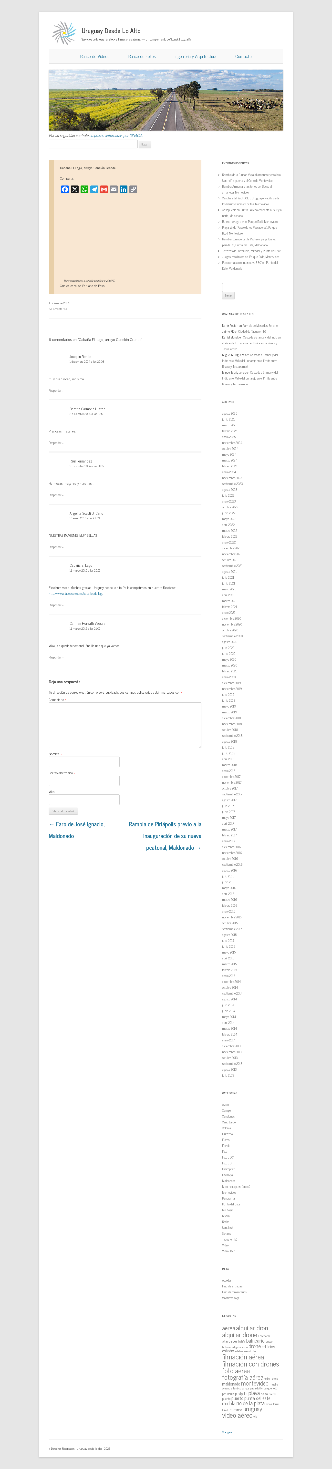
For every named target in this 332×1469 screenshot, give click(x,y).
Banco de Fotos (142, 56)
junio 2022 (229, 512)
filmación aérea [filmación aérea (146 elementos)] (243, 1356)
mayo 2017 (229, 817)
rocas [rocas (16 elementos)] (269, 1404)
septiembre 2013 (232, 1063)
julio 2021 (228, 577)
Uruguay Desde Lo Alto (111, 30)
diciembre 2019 (231, 682)
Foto (224, 1151)
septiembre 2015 (232, 928)
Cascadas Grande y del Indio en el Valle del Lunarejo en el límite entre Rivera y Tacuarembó (251, 343)
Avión (225, 1104)
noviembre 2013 (232, 1051)
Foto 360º (228, 1157)
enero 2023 (229, 501)
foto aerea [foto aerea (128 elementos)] (236, 1370)
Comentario (57, 699)
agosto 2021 (229, 571)
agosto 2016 (229, 870)
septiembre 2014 (232, 993)
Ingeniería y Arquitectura (195, 56)
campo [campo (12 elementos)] (244, 1347)
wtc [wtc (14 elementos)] (255, 1416)
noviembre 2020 (232, 624)
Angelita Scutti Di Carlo (86, 513)
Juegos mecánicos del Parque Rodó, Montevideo (250, 256)
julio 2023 (228, 495)
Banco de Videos (94, 56)
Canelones (228, 1116)
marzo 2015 (229, 963)
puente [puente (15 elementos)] (226, 1398)
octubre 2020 (230, 630)
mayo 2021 (229, 589)
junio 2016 (228, 881)
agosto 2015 (229, 934)
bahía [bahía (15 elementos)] (241, 1341)
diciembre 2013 (231, 1045)
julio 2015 (228, 940)
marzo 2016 (229, 899)
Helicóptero (228, 1168)
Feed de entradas (232, 1286)
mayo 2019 (229, 706)
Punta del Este (231, 1204)
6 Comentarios (58, 308)
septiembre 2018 (232, 735)
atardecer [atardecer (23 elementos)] (229, 1341)
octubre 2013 (230, 1057)
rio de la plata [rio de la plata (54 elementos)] (250, 1402)
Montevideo (229, 1192)
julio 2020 (228, 647)
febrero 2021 (229, 606)
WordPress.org (230, 1297)
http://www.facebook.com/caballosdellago (76, 593)
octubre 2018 (230, 729)
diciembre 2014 (231, 981)
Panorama (228, 1198)
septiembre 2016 (232, 864)
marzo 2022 (229, 530)
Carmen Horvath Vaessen (88, 623)
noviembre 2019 (232, 688)
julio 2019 (228, 694)
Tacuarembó (229, 1239)
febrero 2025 (229, 430)
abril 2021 (228, 594)
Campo (226, 1110)
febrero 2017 (229, 835)
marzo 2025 (229, 425)
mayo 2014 (229, 1016)
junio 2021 (228, 583)
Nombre (55, 753)
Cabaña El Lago (81, 565)
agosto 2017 (229, 799)
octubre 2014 (230, 987)
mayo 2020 (229, 659)
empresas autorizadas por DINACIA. (116, 135)
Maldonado (228, 1180)
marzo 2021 (229, 600)
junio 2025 (228, 419)
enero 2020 (229, 676)
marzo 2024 (230, 460)
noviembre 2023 (232, 477)
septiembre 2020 (232, 635)
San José (227, 1227)
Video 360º (228, 1250)
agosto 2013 (229, 1069)
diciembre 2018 (231, 717)
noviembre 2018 (232, 723)
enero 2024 (229, 471)
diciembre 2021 (231, 548)
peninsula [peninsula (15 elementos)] (228, 1393)
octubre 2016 (230, 858)
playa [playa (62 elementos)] (254, 1392)
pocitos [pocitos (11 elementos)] (272, 1394)
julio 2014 (228, 1004)
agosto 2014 (229, 999)
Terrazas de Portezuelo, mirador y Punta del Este (251, 250)
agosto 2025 (229, 413)
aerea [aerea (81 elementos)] (228, 1328)
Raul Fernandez (81, 461)
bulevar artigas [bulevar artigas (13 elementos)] (230, 1347)
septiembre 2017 (232, 794)
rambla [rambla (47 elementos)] (228, 1403)
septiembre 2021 (232, 565)
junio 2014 (228, 1010)
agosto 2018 (229, 741)
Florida (226, 1145)
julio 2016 (228, 876)
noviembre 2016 (232, 852)
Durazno (227, 1133)
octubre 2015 (230, 922)
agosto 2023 (229, 489)
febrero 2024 (230, 466)
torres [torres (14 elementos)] (276, 1404)
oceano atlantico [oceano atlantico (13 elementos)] (231, 1388)
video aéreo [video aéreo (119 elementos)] (237, 1414)
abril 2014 (228, 1022)
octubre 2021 (230, 559)
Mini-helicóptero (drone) (236, 1186)
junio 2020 (228, 653)
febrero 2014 (229, 1034)
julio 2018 (228, 747)
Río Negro (227, 1209)
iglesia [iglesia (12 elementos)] (274, 1378)
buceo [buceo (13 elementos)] (269, 1341)
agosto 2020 (229, 641)
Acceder (226, 1280)
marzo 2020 (229, 665)
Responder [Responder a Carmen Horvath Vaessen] (55, 657)
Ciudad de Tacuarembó (252, 331)
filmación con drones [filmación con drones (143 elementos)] (250, 1363)
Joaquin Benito (80, 356)
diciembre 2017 (231, 776)
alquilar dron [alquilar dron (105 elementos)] (252, 1327)
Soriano (226, 1233)
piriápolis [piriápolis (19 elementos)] (241, 1394)
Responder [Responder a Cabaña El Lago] (55, 604)
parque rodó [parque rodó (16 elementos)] (270, 1388)
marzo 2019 (229, 712)
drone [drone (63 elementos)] (255, 1345)
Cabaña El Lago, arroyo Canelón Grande (88, 167)
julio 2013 (228, 1075)
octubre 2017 (230, 788)
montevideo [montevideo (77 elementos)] (255, 1383)
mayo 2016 (229, 887)
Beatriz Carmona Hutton (87, 409)
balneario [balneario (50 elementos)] (255, 1340)
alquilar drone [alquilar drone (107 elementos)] (239, 1334)
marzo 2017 (229, 829)
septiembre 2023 (232, 483)
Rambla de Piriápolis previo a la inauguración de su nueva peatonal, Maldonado (165, 835)
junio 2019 (228, 700)
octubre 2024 (230, 448)
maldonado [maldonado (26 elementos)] (231, 1383)
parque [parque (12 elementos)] (245, 1388)
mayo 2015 (229, 952)
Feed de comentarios (234, 1291)
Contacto (243, 56)
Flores (225, 1139)
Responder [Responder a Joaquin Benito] (55, 390)
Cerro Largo (229, 1122)
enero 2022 (229, 542)
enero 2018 (229, 770)
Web (51, 791)
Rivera (226, 1215)
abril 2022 (228, 524)
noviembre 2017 (231, 782)
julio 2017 (228, 805)
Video (225, 1245)
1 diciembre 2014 (59, 303)
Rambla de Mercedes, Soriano (260, 325)
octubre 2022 (230, 507)
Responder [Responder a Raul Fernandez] (55, 494)
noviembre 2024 (232, 442)
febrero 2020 (229, 671)
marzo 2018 (229, 764)
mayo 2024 (229, 454)
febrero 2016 (229, 905)
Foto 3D (226, 1163)
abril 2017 (228, 823)
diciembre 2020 (231, 618)
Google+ (227, 1432)
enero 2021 (228, 612)
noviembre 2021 (232, 553)
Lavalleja (227, 1174)
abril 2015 (228, 958)
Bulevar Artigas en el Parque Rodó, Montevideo (250, 221)
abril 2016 (228, 893)
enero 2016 (229, 911)
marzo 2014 (229, 1028)
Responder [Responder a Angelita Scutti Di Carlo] (55, 546)
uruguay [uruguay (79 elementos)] (252, 1409)
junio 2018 (228, 753)
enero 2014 (229, 1040)
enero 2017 (228, 840)
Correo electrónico (62, 772)
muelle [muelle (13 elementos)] (274, 1384)
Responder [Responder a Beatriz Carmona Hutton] (55, 442)
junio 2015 (228, 946)
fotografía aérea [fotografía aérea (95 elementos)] (242, 1377)
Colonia (226, 1127)
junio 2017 (228, 811)
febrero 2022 (230, 536)
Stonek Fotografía (180, 39)
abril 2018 (228, 758)
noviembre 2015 (231, 917)
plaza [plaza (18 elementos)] (264, 1393)
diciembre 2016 (231, 846)
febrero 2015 (229, 969)
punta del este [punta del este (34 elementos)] (257, 1398)
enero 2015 (228, 975)
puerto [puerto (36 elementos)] (237, 1398)
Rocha (225, 1221)
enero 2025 (229, 436)
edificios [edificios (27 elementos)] (268, 1346)
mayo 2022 (229, 518)
